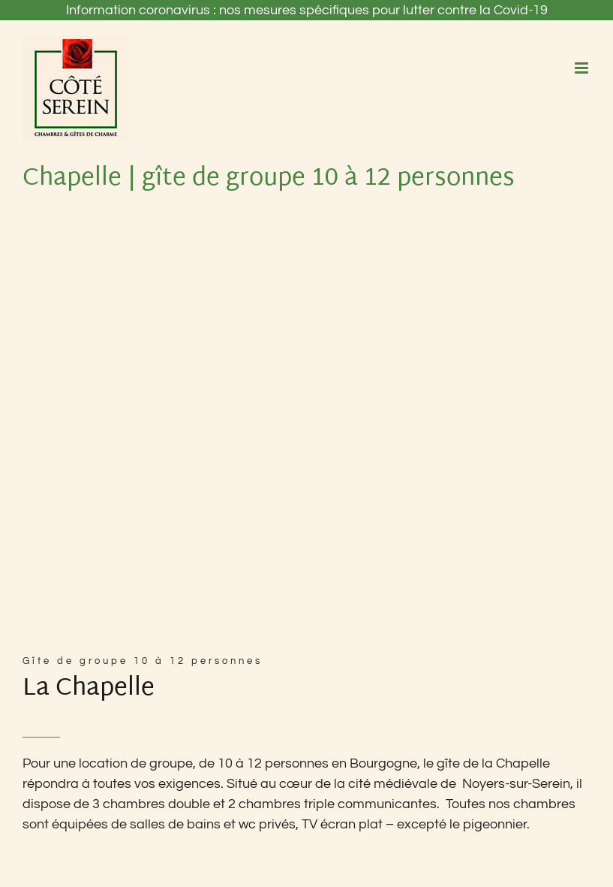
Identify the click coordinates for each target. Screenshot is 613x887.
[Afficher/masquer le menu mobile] (582, 68)
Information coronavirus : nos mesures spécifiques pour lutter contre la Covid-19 (307, 10)
